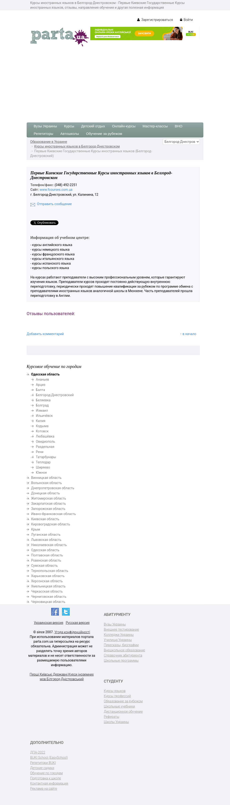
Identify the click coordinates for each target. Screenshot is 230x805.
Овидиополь (45, 441)
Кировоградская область (50, 524)
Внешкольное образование (124, 650)
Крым (35, 529)
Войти (186, 20)
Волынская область (46, 483)
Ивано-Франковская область (53, 514)
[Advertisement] (115, 82)
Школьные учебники (119, 706)
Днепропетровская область (52, 488)
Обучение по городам (46, 773)
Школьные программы (121, 660)
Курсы (69, 126)
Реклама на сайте (43, 788)
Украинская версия (48, 623)
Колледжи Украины (119, 635)
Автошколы (69, 134)
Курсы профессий (117, 696)
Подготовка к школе (45, 778)
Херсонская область (47, 581)
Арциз (40, 385)
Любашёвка (45, 436)
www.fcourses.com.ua (56, 189)
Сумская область (44, 565)
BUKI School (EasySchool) (49, 757)
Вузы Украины (45, 126)
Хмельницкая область (48, 586)
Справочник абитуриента (123, 655)
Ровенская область (46, 560)
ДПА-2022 (37, 752)
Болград (42, 405)
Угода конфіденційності (72, 632)
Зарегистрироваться (155, 20)
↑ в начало (188, 334)
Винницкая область (46, 478)
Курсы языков (115, 691)
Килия (40, 421)
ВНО (178, 126)
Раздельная (45, 447)
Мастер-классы (155, 126)
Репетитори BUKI (43, 763)
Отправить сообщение (54, 204)
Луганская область (46, 534)
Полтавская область (47, 555)
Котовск (42, 431)
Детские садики (42, 768)
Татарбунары (46, 457)
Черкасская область (47, 591)
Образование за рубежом (123, 701)
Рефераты (111, 717)
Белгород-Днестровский (55, 395)
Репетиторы (43, 134)
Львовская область (46, 540)
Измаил (42, 410)
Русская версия (78, 623)
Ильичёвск (44, 416)
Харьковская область (48, 576)
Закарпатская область (48, 503)
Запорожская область (48, 509)
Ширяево (43, 467)
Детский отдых (93, 126)
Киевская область (45, 519)
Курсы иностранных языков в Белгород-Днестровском (77, 146)
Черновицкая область (48, 602)
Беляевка (43, 400)
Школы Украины (116, 722)
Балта (40, 390)
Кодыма (42, 426)
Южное (41, 472)
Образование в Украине (48, 142)
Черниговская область (48, 596)
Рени (39, 452)
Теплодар (43, 462)
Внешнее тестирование (121, 629)
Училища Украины (118, 640)
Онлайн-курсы (124, 126)
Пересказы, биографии (121, 645)
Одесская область (45, 550)
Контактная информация (49, 783)
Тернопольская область (49, 571)
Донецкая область (45, 493)
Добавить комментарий (45, 334)
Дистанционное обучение (123, 711)
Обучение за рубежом (104, 134)
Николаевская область (49, 545)
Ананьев (42, 379)
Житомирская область (48, 498)
